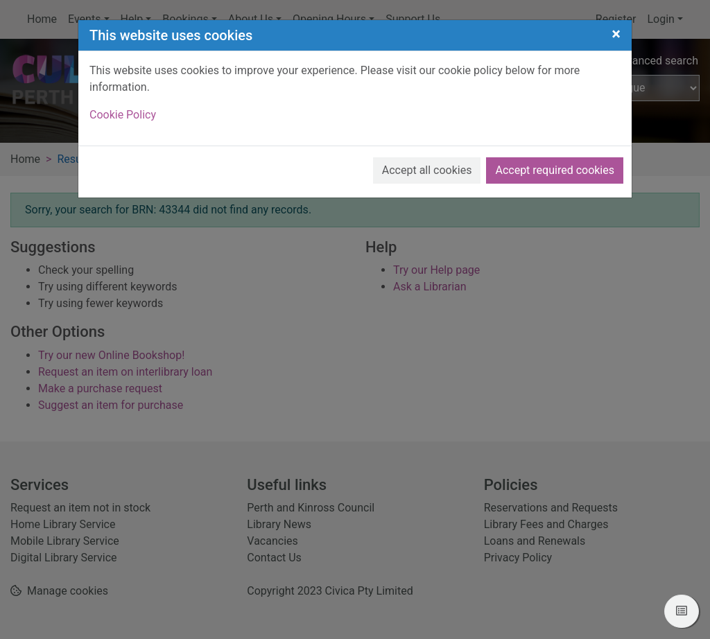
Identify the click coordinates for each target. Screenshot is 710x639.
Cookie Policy (122, 114)
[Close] (616, 34)
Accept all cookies (427, 170)
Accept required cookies (554, 170)
